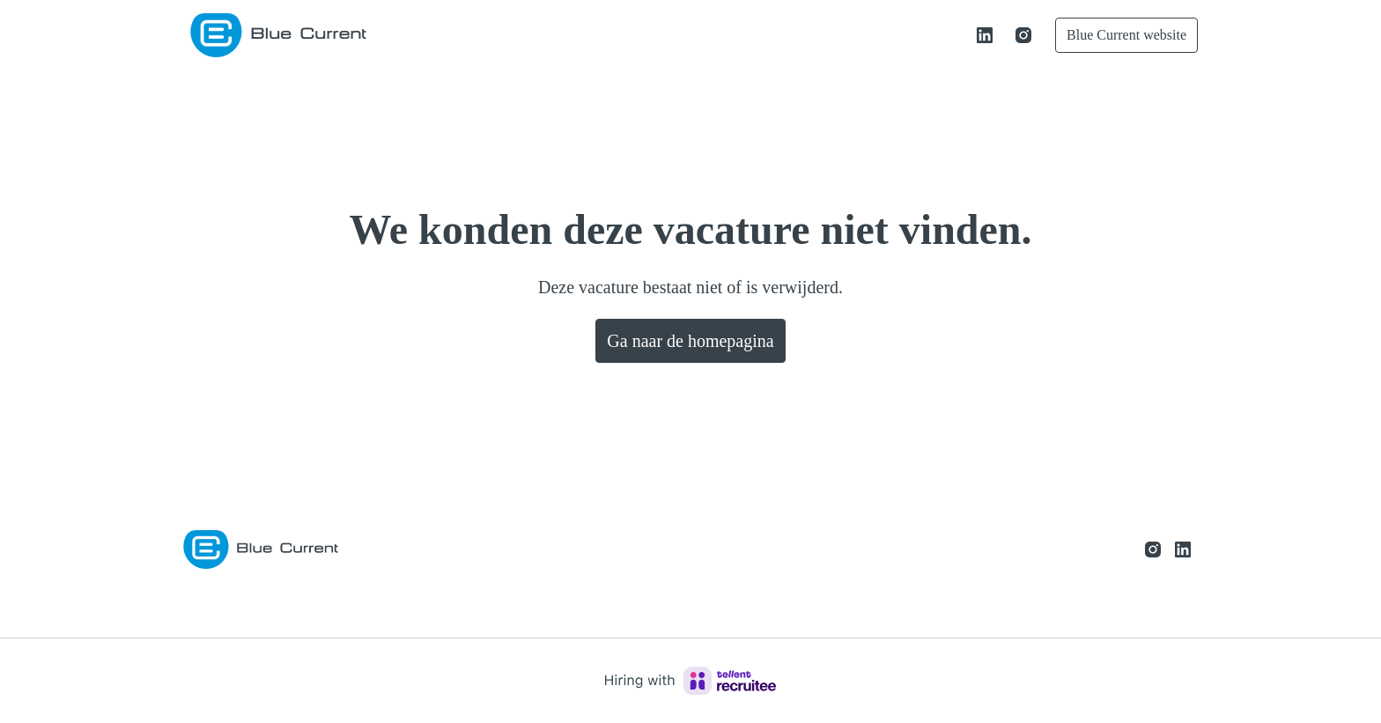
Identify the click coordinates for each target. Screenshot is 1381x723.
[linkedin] (965, 35)
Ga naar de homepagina (690, 340)
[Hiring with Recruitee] (690, 681)
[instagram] (1004, 35)
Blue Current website (1116, 34)
